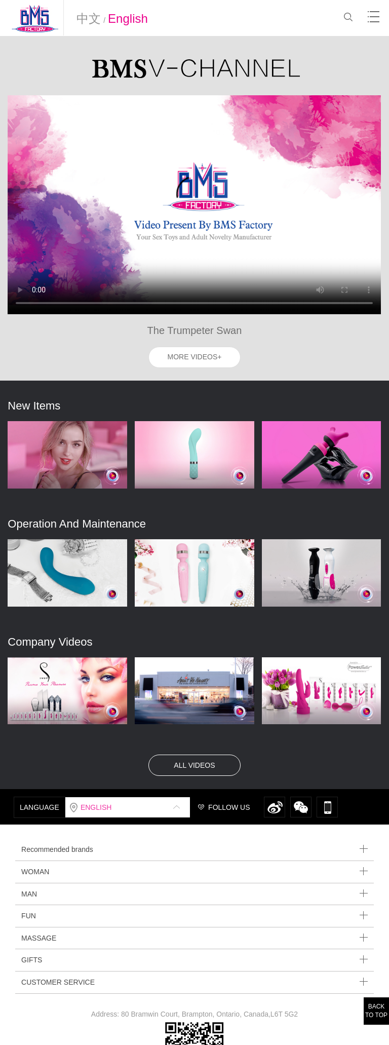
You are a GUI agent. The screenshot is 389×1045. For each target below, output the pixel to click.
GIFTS (194, 959)
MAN (194, 893)
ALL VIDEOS (194, 765)
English (128, 18)
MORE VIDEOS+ (195, 357)
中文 (88, 18)
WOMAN (194, 871)
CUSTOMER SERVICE (194, 982)
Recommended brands (194, 849)
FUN (194, 915)
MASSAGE (194, 938)
